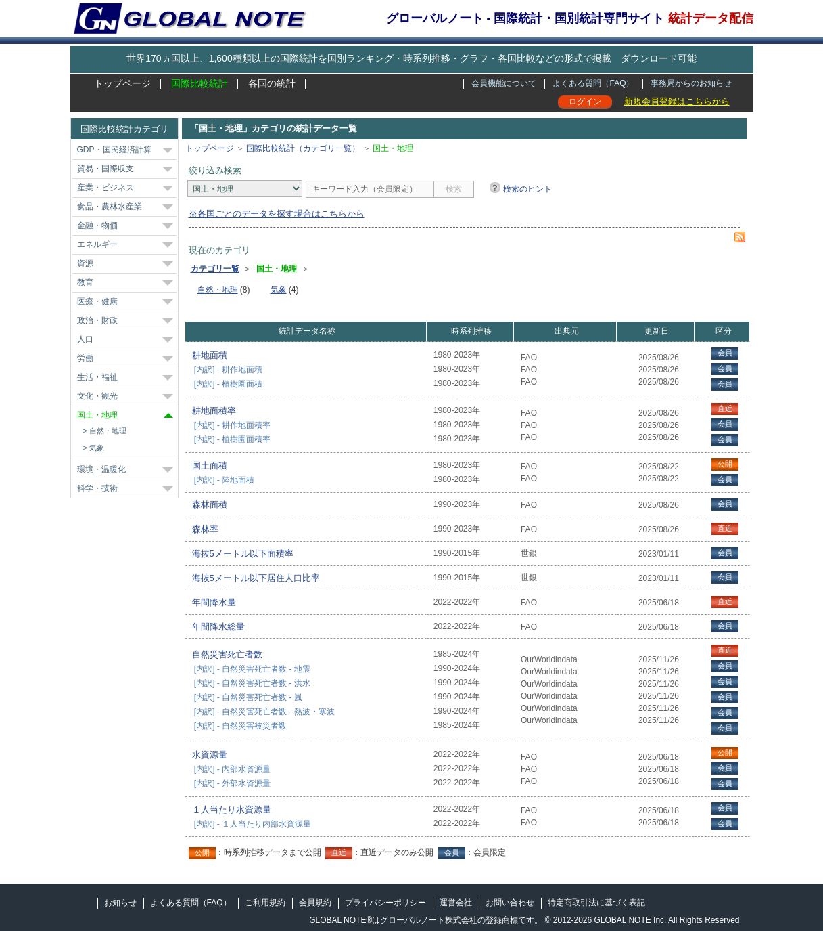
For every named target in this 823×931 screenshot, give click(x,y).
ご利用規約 (265, 902)
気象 (96, 447)
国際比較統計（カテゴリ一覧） (303, 148)
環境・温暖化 (101, 469)
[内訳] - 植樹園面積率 (232, 439)
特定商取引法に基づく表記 (596, 902)
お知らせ (120, 902)
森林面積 (209, 505)
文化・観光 (97, 396)
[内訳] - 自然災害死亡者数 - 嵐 (248, 697)
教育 (85, 282)
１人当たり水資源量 (231, 809)
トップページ (122, 83)
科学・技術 (97, 488)
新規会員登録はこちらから (677, 101)
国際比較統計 (199, 83)
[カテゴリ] (244, 188)
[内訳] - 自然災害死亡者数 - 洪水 (252, 683)
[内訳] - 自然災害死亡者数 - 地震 (252, 669)
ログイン (585, 101)
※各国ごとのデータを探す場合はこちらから (277, 214)
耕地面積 (209, 355)
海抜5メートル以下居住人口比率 (256, 578)
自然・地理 (107, 431)
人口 (85, 339)
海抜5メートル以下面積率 (242, 553)
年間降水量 (214, 602)
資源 (85, 263)
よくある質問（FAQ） (593, 83)
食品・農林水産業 (109, 206)
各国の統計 (272, 83)
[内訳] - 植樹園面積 (228, 384)
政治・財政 (97, 320)
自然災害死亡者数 (227, 654)
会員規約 (315, 902)
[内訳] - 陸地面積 (224, 480)
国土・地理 (97, 415)
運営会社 (456, 902)
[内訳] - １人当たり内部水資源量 (252, 824)
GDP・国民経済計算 (114, 149)
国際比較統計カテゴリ (124, 129)
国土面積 (209, 465)
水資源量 (209, 755)
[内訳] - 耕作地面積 (228, 369)
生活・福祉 (97, 377)
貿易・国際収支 (105, 168)
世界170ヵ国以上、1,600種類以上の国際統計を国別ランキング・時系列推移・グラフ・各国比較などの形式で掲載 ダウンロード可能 (411, 58)
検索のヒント (527, 189)
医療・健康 (97, 301)
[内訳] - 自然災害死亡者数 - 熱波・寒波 (264, 711)
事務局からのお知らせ (691, 83)
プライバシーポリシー (385, 902)
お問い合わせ (510, 902)
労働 (85, 358)
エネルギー (97, 244)
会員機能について (503, 83)
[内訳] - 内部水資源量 (232, 769)
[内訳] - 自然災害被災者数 (240, 726)
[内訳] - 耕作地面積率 (232, 425)
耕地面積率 (214, 411)
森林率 (205, 529)
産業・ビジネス (105, 187)
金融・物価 (97, 225)
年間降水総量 (218, 627)
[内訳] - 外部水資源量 (232, 783)
